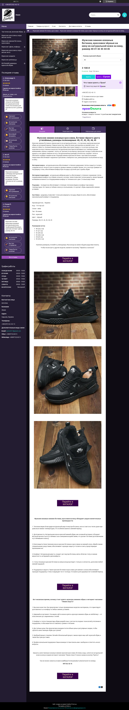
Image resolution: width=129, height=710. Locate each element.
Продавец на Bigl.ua (64, 706)
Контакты (62, 26)
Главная (30, 26)
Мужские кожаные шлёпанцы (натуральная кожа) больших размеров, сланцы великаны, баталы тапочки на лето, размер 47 (13, 177)
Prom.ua (74, 704)
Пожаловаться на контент (56, 708)
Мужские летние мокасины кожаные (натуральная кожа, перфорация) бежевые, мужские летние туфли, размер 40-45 (13, 226)
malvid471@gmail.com (13, 331)
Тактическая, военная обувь (12, 32)
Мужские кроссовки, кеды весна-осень (12, 36)
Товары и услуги (42, 26)
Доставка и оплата (75, 26)
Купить (88, 77)
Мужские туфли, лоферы (11, 47)
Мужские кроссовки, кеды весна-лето (12, 51)
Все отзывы (13, 257)
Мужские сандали (8, 56)
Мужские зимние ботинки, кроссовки (46, 31)
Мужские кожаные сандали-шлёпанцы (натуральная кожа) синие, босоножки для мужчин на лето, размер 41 (13, 104)
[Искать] (118, 15)
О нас (54, 26)
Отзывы (88, 26)
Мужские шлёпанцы (9, 60)
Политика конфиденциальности (75, 708)
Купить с (103, 77)
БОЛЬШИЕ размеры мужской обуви (9, 64)
